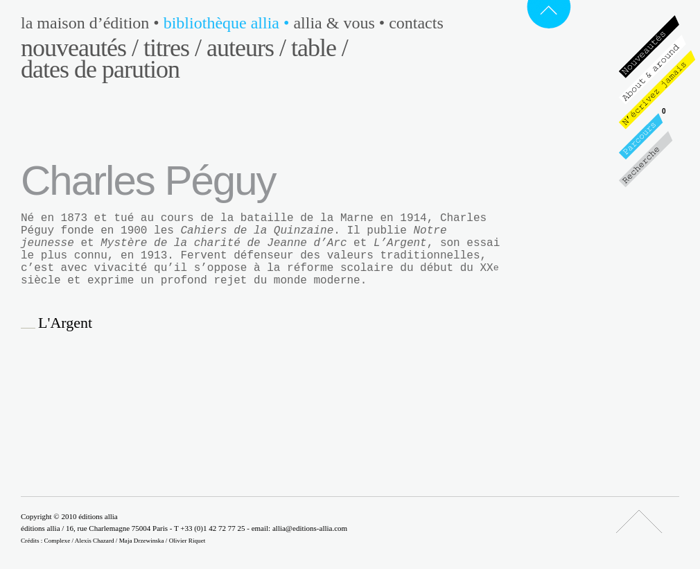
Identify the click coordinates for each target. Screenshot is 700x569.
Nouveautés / (79, 48)
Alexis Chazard (94, 540)
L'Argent (65, 323)
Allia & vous (341, 23)
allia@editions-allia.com (309, 528)
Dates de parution (100, 69)
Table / (319, 48)
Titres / (172, 48)
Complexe (57, 540)
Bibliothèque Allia (229, 23)
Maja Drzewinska (141, 540)
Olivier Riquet (187, 540)
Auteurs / (246, 48)
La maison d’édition (92, 23)
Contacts (416, 23)
